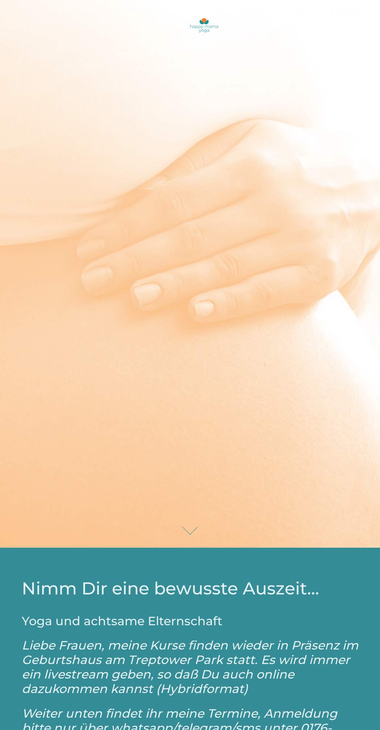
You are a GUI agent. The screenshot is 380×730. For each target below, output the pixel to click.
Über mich (310, 11)
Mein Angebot (231, 11)
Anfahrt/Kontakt (350, 11)
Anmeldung (275, 11)
